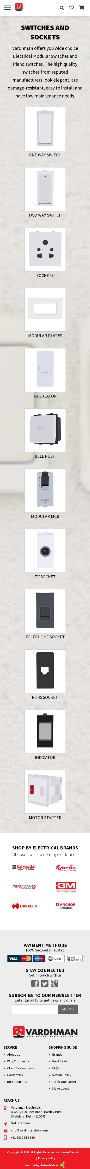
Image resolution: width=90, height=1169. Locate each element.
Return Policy (61, 1075)
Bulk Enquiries (17, 1081)
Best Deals (60, 1061)
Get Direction (17, 1123)
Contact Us (15, 1075)
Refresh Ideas (53, 1165)
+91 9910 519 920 (19, 1137)
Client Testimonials (20, 1068)
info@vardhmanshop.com (26, 1130)
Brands (57, 1054)
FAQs (56, 1068)
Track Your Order (64, 1081)
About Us (13, 1054)
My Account (60, 1088)
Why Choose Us (18, 1061)
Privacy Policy (46, 1158)
